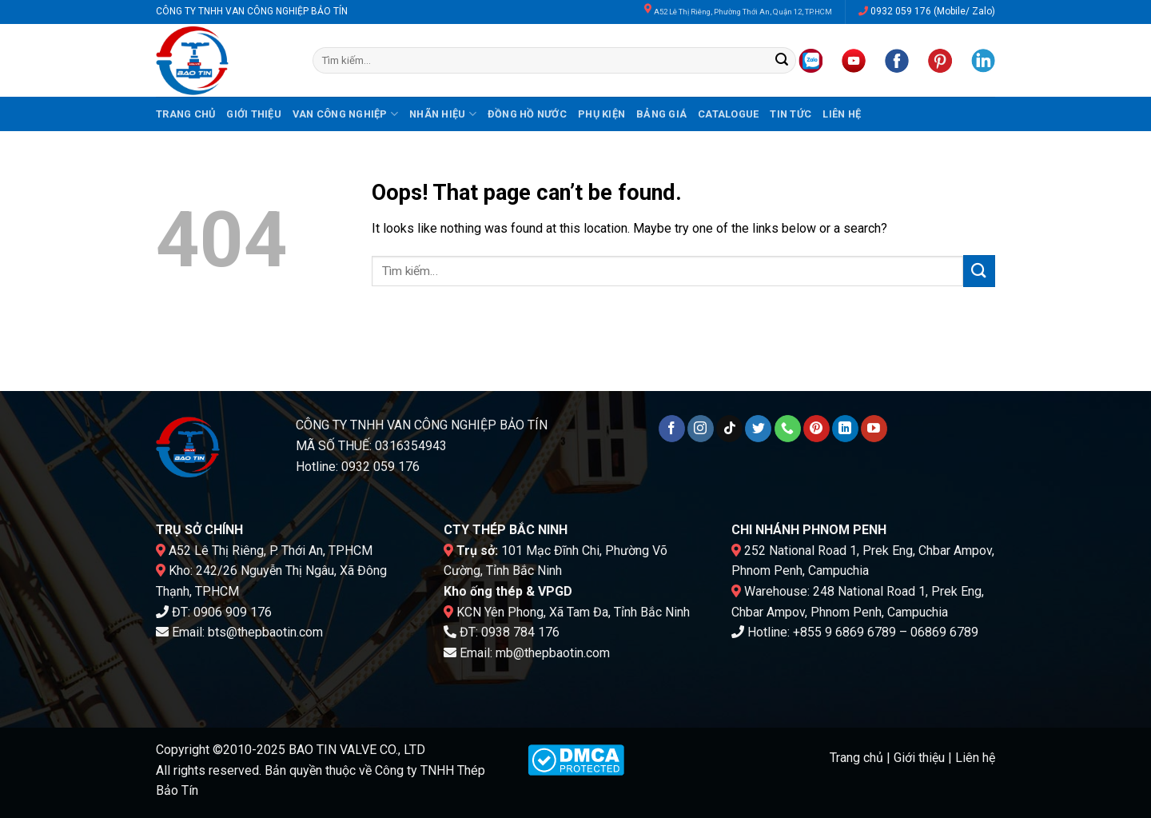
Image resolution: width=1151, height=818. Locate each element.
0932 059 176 (900, 11)
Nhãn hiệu (442, 114)
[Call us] (788, 428)
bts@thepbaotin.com (265, 632)
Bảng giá (661, 114)
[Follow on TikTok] (729, 428)
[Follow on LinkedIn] (845, 428)
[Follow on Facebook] (672, 428)
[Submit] (781, 60)
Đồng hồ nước (527, 114)
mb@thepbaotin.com (553, 652)
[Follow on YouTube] (874, 428)
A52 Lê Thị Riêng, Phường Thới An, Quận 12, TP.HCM (743, 11)
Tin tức (790, 114)
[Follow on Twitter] (758, 428)
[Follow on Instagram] (700, 428)
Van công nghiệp (345, 114)
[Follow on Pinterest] (816, 428)
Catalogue (728, 114)
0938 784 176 (520, 632)
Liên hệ (841, 114)
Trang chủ (185, 114)
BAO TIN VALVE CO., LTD (357, 749)
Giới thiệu (253, 114)
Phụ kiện (601, 114)
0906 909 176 (232, 612)
